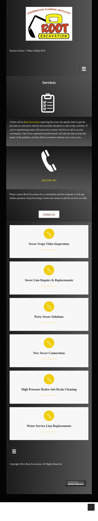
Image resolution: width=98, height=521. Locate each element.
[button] (49, 214)
